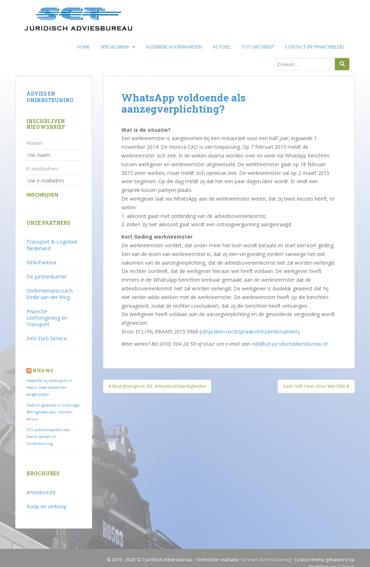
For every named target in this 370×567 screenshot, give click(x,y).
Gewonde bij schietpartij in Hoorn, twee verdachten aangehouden (49, 387)
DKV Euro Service (46, 338)
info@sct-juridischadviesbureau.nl (289, 343)
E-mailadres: (42, 168)
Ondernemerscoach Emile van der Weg (49, 294)
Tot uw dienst (258, 47)
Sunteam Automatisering (266, 559)
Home (83, 47)
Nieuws (43, 370)
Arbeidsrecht (41, 492)
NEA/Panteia (41, 262)
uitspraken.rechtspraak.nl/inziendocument (249, 331)
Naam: (34, 142)
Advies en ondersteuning (49, 97)
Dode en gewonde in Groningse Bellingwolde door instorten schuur (52, 412)
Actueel (222, 47)
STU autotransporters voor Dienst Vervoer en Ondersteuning (48, 436)
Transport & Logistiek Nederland (51, 245)
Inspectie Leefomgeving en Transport (46, 318)
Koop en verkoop (46, 506)
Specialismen (114, 47)
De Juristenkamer (46, 276)
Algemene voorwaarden (174, 47)
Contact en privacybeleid (314, 47)
